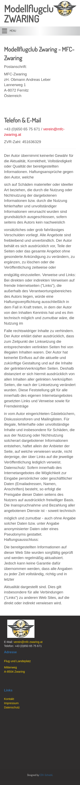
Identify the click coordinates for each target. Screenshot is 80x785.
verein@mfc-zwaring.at (28, 642)
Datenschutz (12, 707)
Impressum (11, 703)
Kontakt (9, 699)
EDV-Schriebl (45, 775)
